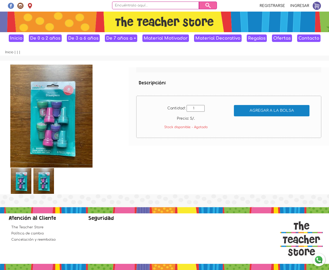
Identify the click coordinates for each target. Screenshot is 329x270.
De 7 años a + (121, 38)
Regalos (257, 38)
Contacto (308, 38)
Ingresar (299, 6)
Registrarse (272, 6)
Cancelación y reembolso (33, 239)
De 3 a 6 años (83, 38)
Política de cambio (27, 233)
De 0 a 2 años (45, 38)
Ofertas (282, 38)
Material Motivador (166, 38)
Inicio (16, 38)
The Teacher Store (27, 227)
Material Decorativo (217, 38)
